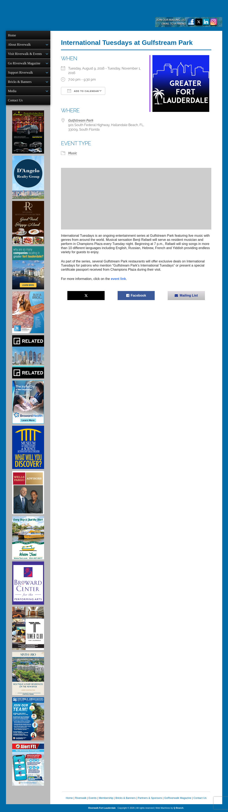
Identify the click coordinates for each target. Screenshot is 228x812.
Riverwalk (80, 797)
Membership (106, 797)
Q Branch (179, 808)
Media (12, 91)
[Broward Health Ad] (28, 402)
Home (12, 35)
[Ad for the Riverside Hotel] (28, 222)
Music (72, 153)
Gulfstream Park (80, 120)
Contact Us (15, 100)
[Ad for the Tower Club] (28, 628)
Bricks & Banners (20, 82)
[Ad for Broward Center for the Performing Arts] (28, 583)
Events (93, 797)
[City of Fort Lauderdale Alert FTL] (28, 764)
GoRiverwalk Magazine (177, 797)
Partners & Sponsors (150, 797)
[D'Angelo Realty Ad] (28, 177)
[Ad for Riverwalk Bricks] (28, 312)
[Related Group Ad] (28, 356)
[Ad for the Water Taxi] (28, 537)
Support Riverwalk (20, 72)
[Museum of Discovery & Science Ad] (28, 447)
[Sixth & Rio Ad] (28, 673)
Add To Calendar (83, 91)
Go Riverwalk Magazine (24, 63)
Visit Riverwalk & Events (25, 54)
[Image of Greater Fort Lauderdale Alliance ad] (28, 267)
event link (118, 279)
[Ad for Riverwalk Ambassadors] (28, 718)
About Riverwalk (19, 44)
